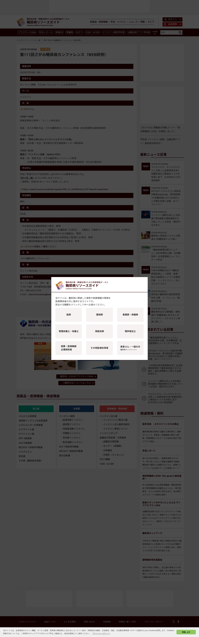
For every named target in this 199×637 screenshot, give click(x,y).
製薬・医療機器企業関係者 (68, 348)
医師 (68, 314)
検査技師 (99, 331)
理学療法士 (130, 331)
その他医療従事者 (99, 348)
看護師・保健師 (130, 314)
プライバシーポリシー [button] (101, 633)
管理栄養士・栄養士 (69, 331)
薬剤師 (99, 314)
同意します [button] (186, 632)
